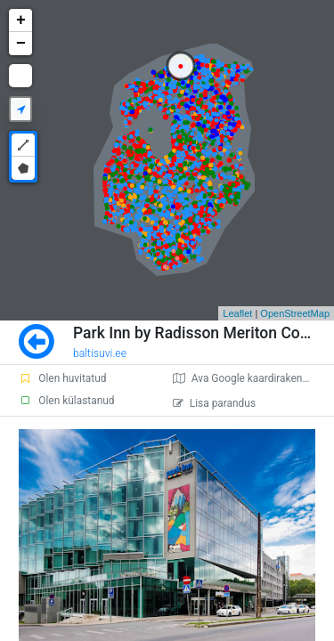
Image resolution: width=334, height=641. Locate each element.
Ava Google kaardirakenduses (251, 378)
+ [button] (21, 20)
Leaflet (237, 313)
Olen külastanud (66, 400)
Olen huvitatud (62, 378)
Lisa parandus (214, 403)
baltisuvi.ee (99, 353)
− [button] (21, 43)
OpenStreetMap (295, 313)
